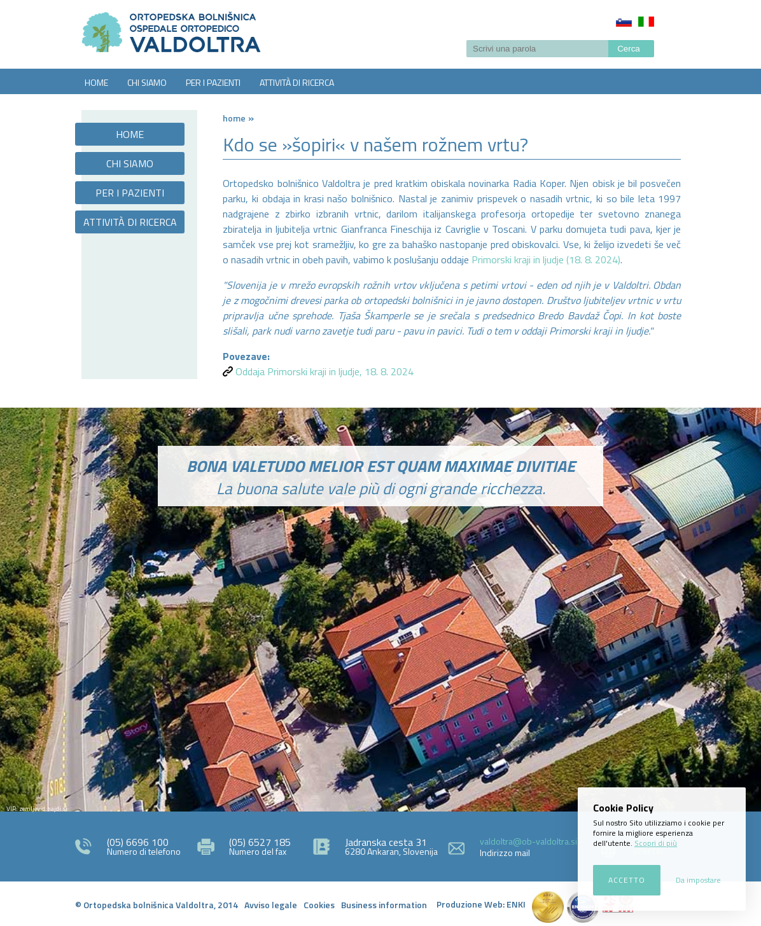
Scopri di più (655, 843)
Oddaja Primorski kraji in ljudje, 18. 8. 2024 (324, 371)
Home (234, 118)
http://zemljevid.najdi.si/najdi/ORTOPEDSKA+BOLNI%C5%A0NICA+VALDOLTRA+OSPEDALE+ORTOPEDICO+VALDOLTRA (380, 681)
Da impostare (698, 880)
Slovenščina (624, 22)
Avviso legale (270, 904)
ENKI (516, 904)
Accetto (626, 880)
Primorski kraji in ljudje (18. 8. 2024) (545, 259)
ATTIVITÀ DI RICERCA (297, 82)
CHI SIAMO (147, 82)
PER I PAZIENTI (213, 82)
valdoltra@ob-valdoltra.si (528, 841)
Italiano (646, 22)
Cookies (319, 904)
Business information (384, 904)
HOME (96, 82)
